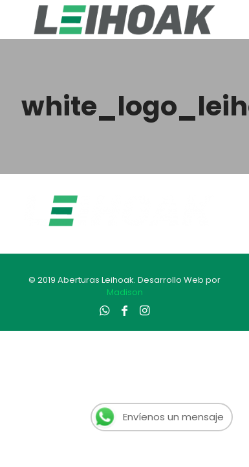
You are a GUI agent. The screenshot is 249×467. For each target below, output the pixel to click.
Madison (125, 292)
